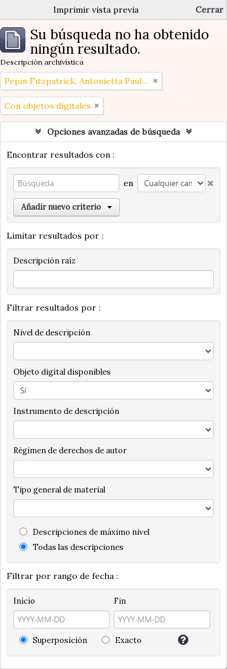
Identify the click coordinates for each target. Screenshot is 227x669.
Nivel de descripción (51, 333)
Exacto (122, 640)
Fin (120, 601)
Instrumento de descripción (66, 411)
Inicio (24, 601)
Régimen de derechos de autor (70, 450)
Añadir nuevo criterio (66, 207)
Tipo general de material (59, 490)
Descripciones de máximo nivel (84, 532)
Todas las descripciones (71, 547)
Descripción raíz (44, 261)
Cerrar (209, 9)
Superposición (53, 640)
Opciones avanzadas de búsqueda (113, 131)
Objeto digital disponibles (62, 372)
